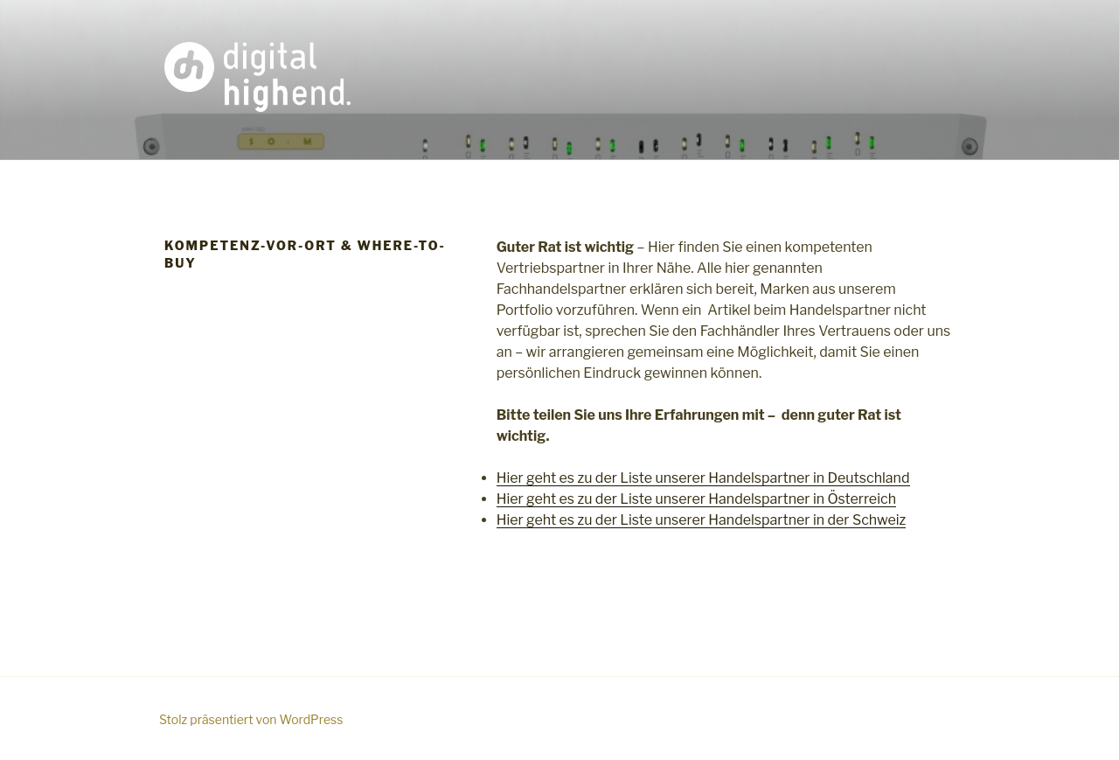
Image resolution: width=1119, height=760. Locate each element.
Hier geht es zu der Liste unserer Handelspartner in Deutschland (703, 478)
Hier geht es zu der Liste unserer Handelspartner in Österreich (696, 499)
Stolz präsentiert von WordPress (251, 719)
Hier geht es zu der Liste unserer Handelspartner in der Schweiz (702, 520)
